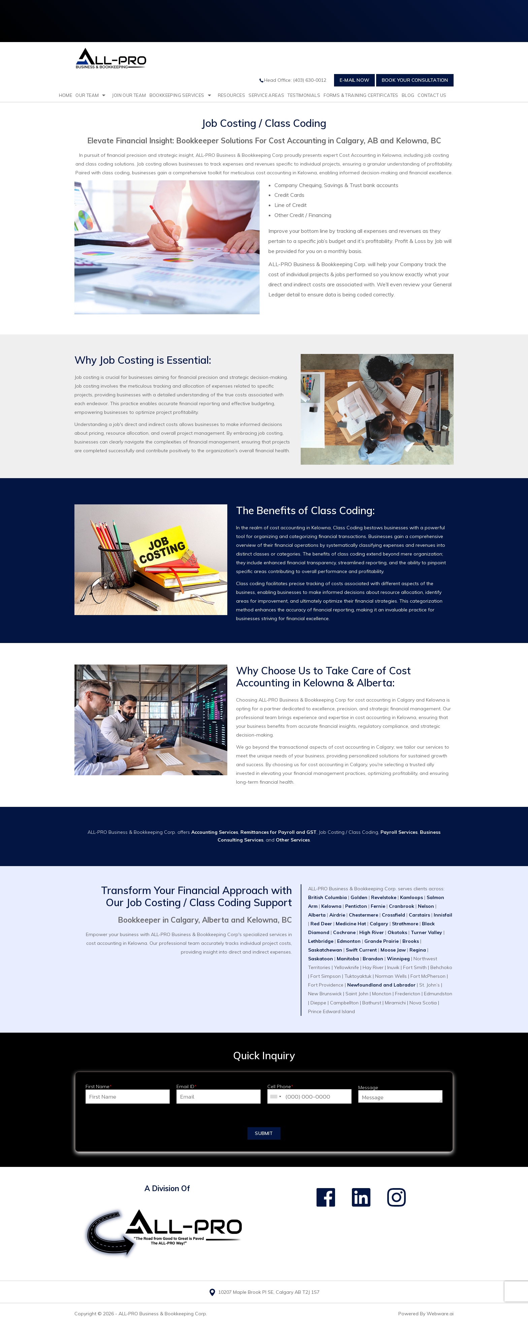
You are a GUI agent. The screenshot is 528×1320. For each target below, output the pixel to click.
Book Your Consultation (415, 80)
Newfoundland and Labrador (381, 985)
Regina (418, 950)
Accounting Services (214, 832)
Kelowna (331, 906)
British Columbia (327, 897)
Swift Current (361, 950)
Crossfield (394, 915)
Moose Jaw (393, 950)
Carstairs (420, 915)
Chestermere (363, 915)
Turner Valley (426, 932)
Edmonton (349, 941)
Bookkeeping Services (177, 95)
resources (231, 95)
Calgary (379, 924)
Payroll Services (399, 832)
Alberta (317, 915)
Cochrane (344, 932)
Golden (359, 897)
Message (368, 1088)
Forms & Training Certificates (361, 95)
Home (65, 95)
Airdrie (337, 915)
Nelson (426, 906)
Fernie (379, 906)
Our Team (87, 95)
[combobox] (275, 1096)
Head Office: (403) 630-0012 (292, 80)
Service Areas (266, 95)
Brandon (374, 959)
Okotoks (397, 932)
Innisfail (443, 915)
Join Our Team (129, 95)
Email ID (186, 1087)
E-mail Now (354, 80)
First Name (99, 1087)
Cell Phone (280, 1087)
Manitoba (348, 959)
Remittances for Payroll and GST (278, 832)
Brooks (410, 941)
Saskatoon (321, 959)
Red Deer (321, 924)
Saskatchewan (325, 950)
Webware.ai (440, 1314)
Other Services (293, 840)
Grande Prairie (381, 941)
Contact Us (432, 95)
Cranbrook (402, 906)
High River (371, 932)
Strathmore (405, 924)
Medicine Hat (351, 924)
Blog (408, 95)
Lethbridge (321, 941)
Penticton (356, 906)
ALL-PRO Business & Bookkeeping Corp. (163, 1314)
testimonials (304, 95)
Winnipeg (398, 959)
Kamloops (411, 897)
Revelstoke (383, 897)
